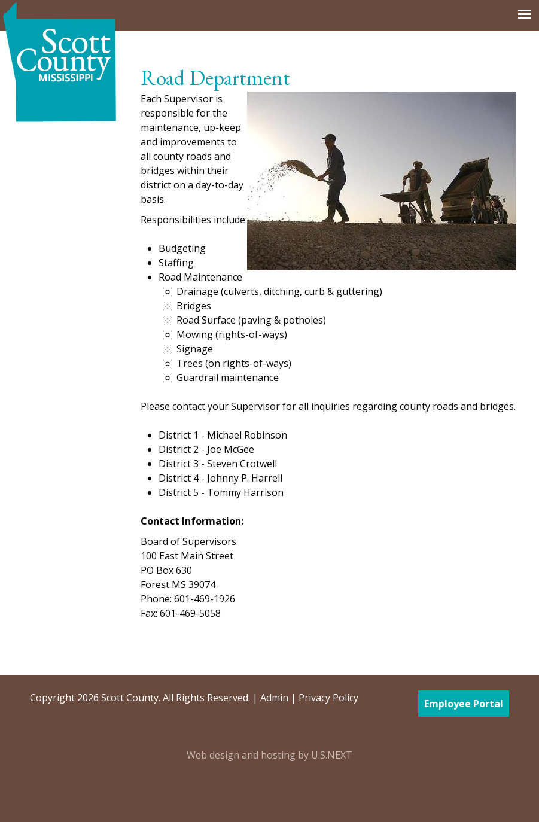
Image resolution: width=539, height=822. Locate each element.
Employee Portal (463, 703)
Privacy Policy (328, 697)
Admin (274, 697)
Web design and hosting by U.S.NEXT (269, 755)
